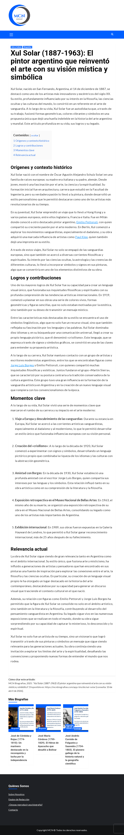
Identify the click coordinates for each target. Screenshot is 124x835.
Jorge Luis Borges (22, 365)
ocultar (34, 135)
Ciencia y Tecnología (73, 728)
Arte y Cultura (16, 47)
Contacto (13, 809)
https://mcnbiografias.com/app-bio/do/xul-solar (70, 687)
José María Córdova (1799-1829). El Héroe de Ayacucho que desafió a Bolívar (48, 742)
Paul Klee (81, 237)
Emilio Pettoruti (87, 222)
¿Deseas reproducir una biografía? (25, 804)
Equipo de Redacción (18, 799)
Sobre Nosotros (16, 794)
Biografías (27, 47)
